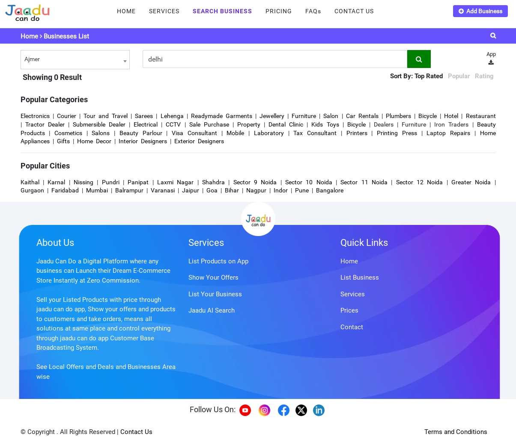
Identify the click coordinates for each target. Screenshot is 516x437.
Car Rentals (362, 115)
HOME (126, 11)
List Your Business (215, 294)
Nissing (83, 182)
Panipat (138, 182)
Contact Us (136, 432)
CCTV (173, 124)
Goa (212, 190)
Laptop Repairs (450, 133)
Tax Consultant (315, 133)
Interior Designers (143, 141)
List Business (359, 277)
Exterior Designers (199, 141)
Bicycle (427, 115)
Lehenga (172, 115)
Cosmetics (68, 133)
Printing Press (397, 133)
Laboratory (269, 133)
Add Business (480, 11)
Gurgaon (32, 190)
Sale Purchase (209, 124)
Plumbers (398, 115)
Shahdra (213, 182)
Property (248, 124)
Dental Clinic (285, 124)
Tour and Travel (106, 115)
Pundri (110, 182)
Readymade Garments (221, 115)
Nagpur (256, 190)
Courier (66, 115)
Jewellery (271, 115)
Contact (351, 327)
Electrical (146, 124)
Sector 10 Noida (308, 182)
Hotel (451, 115)
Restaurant (481, 115)
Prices (349, 310)
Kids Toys (325, 124)
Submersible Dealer (99, 124)
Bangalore (329, 190)
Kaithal (30, 182)
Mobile (235, 133)
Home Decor (94, 141)
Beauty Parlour (140, 133)
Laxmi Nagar (175, 182)
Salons (101, 133)
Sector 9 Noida (255, 182)
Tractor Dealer (45, 124)
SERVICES (164, 11)
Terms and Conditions (455, 432)
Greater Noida (471, 182)
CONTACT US (354, 11)
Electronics (35, 115)
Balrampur (129, 190)
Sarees (144, 115)
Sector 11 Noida (364, 182)
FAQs (313, 11)
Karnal (56, 182)
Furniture (304, 115)
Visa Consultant (194, 133)
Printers (356, 133)
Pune (302, 190)
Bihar (232, 190)
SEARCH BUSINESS (222, 11)
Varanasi (163, 190)
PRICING (278, 11)
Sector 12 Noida (419, 182)
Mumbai (97, 190)
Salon (330, 115)
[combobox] (75, 59)
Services (206, 242)
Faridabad (65, 190)
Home (29, 36)
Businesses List (66, 36)
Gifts (63, 141)
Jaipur (190, 190)
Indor (281, 190)
